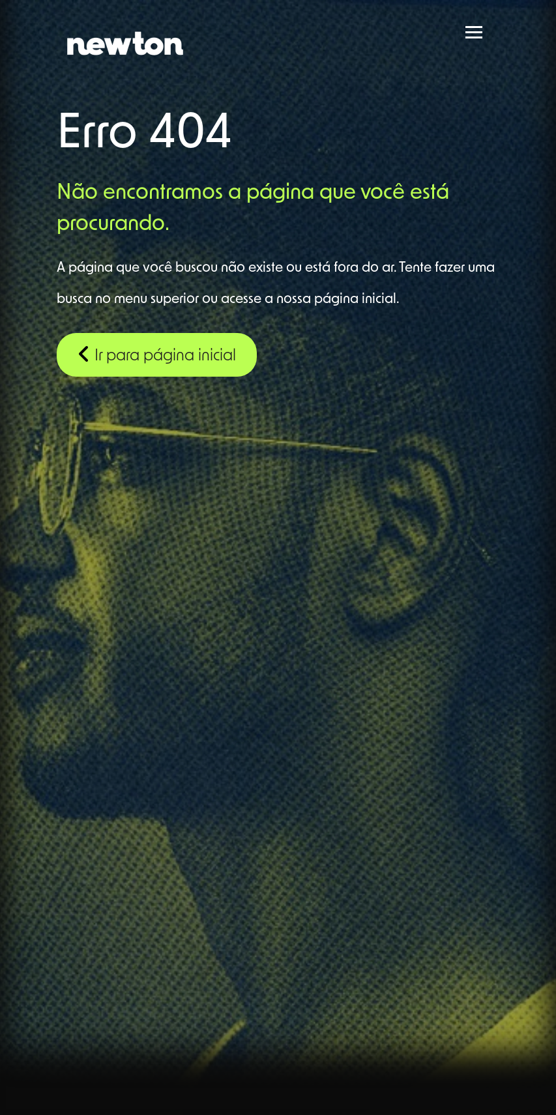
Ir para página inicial (157, 353)
